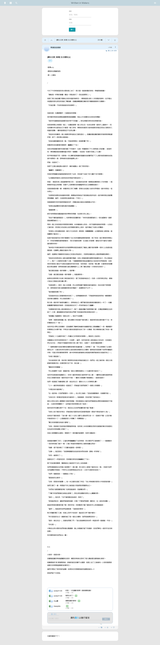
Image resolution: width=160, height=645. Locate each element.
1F (49, 61)
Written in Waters (80, 3)
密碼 (70, 19)
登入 (72, 29)
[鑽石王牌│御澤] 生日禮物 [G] (59, 57)
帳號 (70, 11)
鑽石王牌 (110, 51)
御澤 (115, 51)
